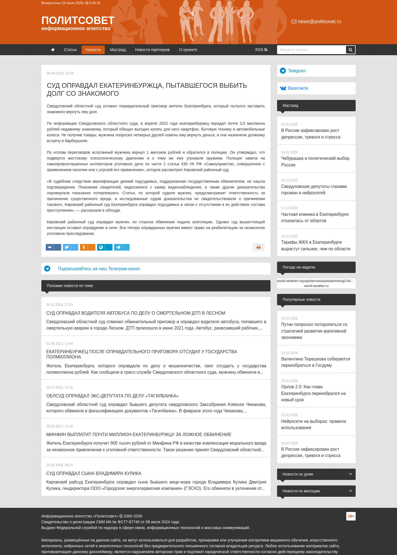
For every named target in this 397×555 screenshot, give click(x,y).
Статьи (70, 49)
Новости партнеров (152, 49)
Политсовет (77, 20)
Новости (93, 49)
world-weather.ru (316, 275)
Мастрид (118, 49)
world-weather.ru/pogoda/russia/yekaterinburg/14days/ (317, 270)
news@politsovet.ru (316, 21)
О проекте (188, 49)
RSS (261, 49)
